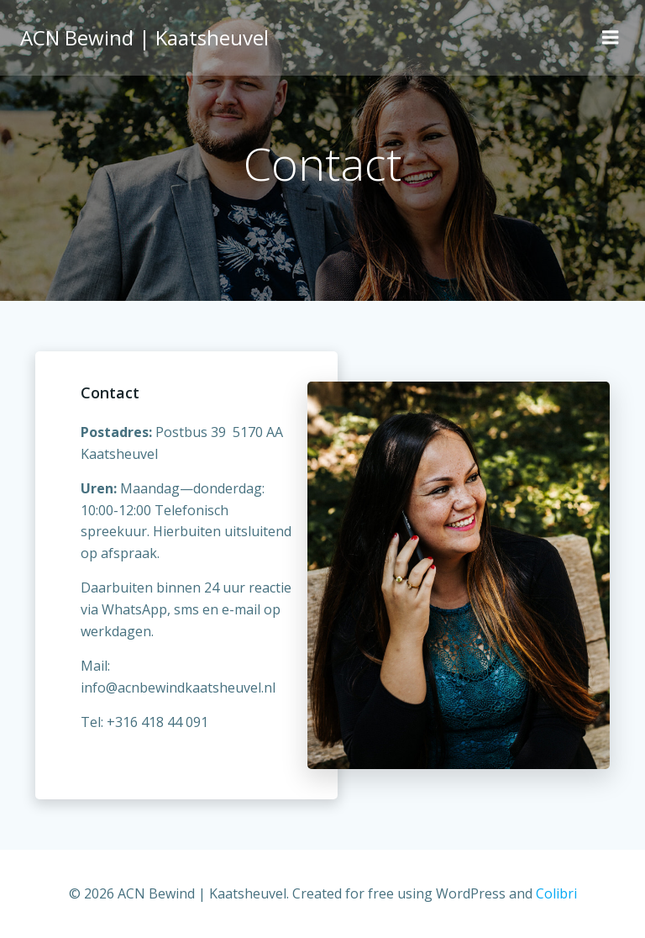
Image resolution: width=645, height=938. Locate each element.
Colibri (556, 893)
